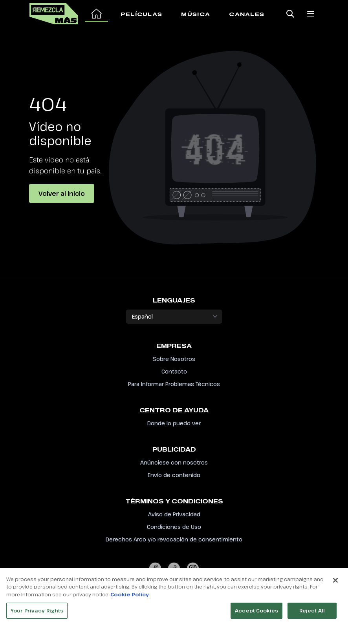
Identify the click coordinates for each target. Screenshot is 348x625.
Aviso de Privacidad (174, 514)
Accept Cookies (256, 612)
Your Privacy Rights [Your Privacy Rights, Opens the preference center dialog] (37, 612)
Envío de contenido (174, 475)
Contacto (174, 371)
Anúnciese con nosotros (174, 462)
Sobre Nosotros (174, 359)
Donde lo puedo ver (174, 423)
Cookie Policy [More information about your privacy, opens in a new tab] (129, 596)
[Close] (335, 582)
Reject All (312, 612)
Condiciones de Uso (174, 526)
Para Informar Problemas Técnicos (174, 384)
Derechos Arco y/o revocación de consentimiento (174, 539)
